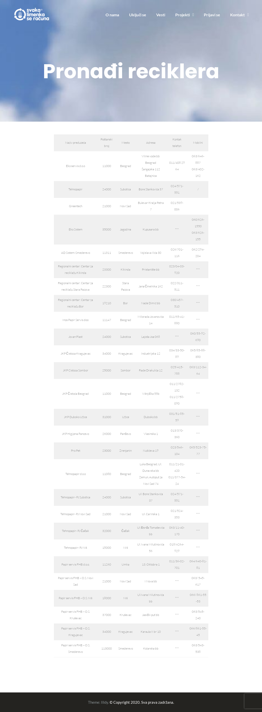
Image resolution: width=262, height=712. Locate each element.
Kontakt (237, 14)
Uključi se (137, 14)
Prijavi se (212, 14)
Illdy (104, 702)
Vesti (160, 14)
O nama (112, 14)
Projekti (182, 14)
